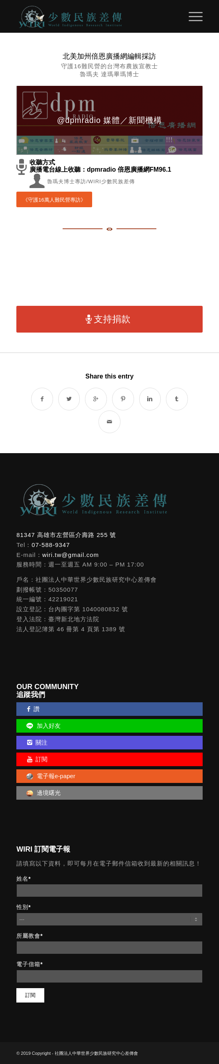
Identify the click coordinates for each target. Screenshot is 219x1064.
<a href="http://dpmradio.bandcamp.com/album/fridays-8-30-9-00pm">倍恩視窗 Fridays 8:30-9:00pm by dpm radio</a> (109, 270)
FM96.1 (160, 169)
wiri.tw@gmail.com (70, 554)
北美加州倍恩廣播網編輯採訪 (109, 56)
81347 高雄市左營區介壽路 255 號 (66, 534)
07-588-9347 (51, 544)
